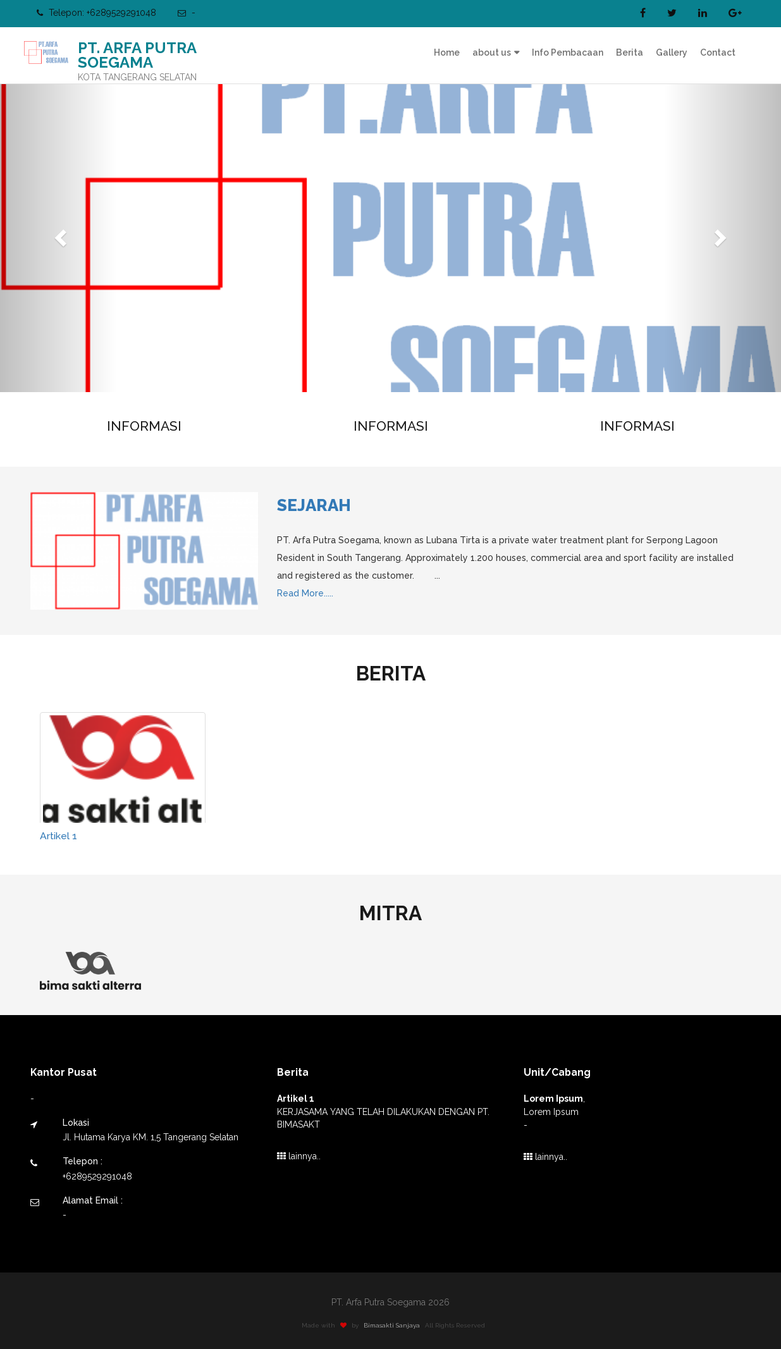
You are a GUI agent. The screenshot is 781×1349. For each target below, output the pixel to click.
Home (447, 52)
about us (491, 52)
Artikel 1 (58, 836)
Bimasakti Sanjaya (395, 1325)
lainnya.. (299, 1156)
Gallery (671, 52)
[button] (58, 234)
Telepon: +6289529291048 (96, 13)
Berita (629, 52)
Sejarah (314, 505)
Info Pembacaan (567, 52)
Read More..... (305, 593)
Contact (717, 52)
